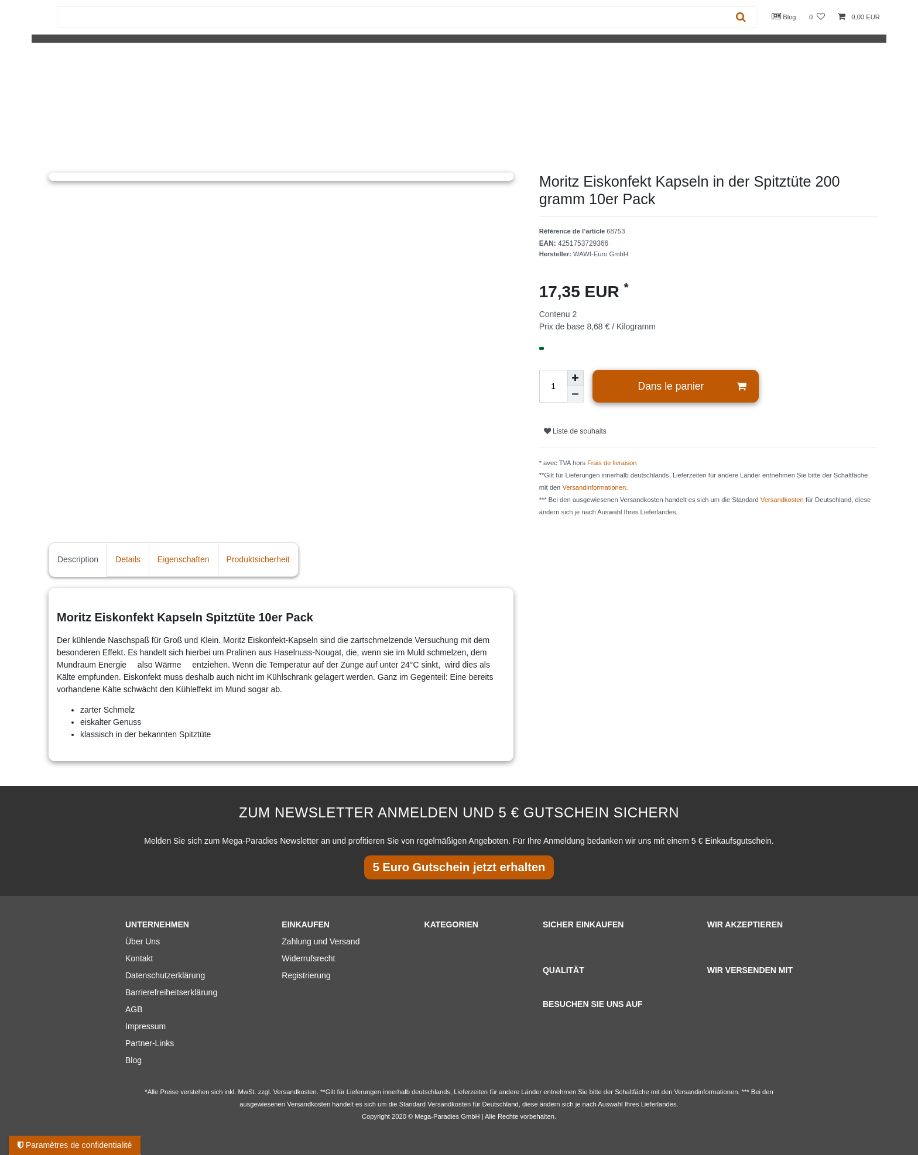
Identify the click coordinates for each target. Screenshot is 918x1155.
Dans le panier (692, 386)
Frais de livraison (612, 462)
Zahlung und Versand (320, 941)
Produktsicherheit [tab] (258, 559)
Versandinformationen (594, 487)
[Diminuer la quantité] (575, 394)
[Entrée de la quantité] (553, 386)
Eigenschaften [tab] (183, 559)
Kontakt (139, 958)
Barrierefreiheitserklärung (171, 992)
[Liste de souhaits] (817, 17)
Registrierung (306, 975)
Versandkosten (782, 499)
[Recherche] (741, 17)
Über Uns (142, 941)
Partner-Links (149, 1043)
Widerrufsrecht (308, 958)
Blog (784, 16)
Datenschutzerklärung (165, 975)
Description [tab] (77, 559)
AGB (134, 1009)
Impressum (145, 1026)
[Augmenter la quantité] (575, 378)
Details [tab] (128, 559)
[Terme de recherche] (391, 17)
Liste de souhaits (575, 431)
